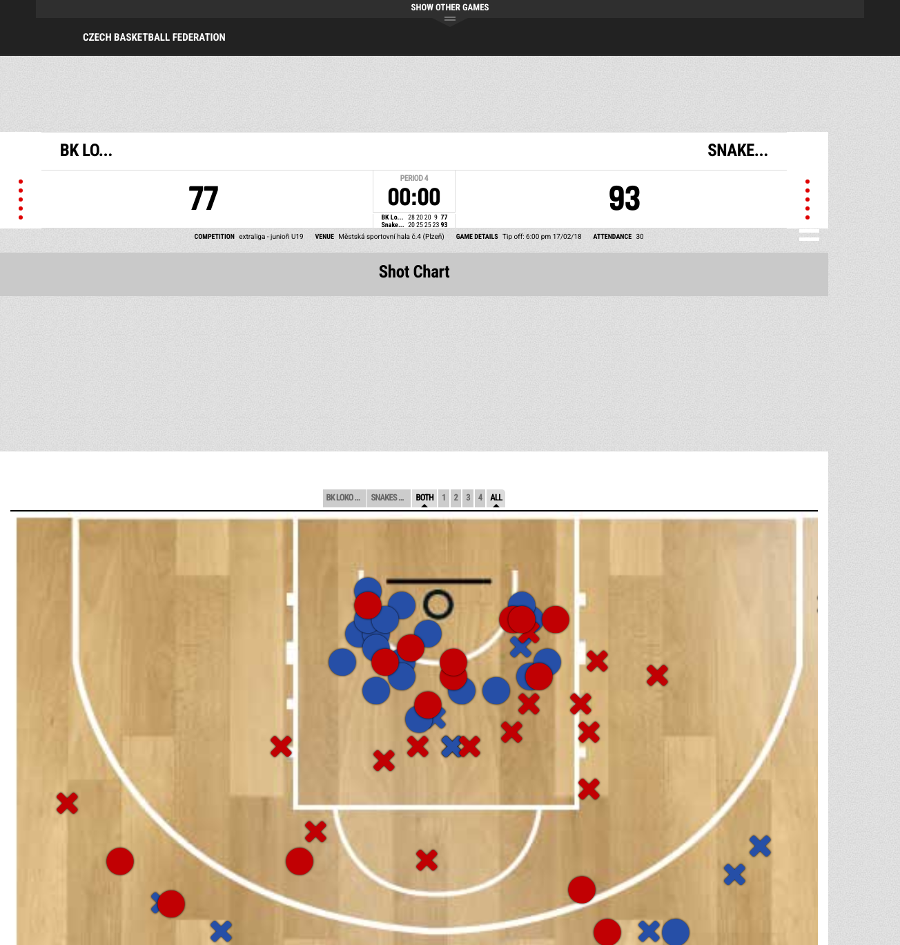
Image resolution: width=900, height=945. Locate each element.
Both (424, 498)
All (496, 498)
